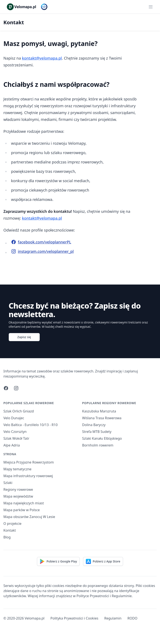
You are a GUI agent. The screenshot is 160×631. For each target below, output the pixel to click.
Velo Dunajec (13, 418)
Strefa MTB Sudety (97, 431)
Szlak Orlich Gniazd (18, 411)
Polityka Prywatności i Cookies (74, 618)
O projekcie (12, 523)
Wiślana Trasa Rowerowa (102, 418)
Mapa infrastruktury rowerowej (28, 476)
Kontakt (9, 530)
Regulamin (113, 618)
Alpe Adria (11, 445)
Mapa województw (18, 496)
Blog (7, 537)
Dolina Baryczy (94, 424)
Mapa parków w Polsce (21, 510)
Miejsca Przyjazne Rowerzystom (28, 462)
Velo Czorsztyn (15, 431)
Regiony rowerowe (18, 489)
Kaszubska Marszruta (99, 411)
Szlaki (7, 482)
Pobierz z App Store (103, 561)
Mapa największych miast (23, 503)
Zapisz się (24, 337)
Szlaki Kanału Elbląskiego (102, 438)
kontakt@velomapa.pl (42, 58)
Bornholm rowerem (97, 445)
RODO (132, 618)
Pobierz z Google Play (58, 561)
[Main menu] (150, 7)
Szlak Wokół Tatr (16, 438)
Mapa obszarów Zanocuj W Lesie (29, 516)
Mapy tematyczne (17, 469)
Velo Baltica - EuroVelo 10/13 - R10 (30, 424)
